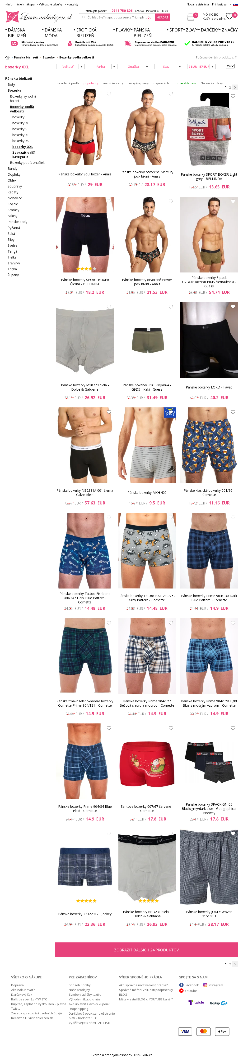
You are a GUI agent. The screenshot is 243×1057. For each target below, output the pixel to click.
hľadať (162, 17)
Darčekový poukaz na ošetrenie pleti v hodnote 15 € (92, 1015)
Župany (13, 275)
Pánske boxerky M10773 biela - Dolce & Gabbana (85, 387)
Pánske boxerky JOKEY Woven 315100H (209, 914)
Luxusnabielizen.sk (39, 17)
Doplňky (14, 174)
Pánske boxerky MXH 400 (147, 492)
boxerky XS (20, 140)
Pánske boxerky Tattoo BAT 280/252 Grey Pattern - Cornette (146, 597)
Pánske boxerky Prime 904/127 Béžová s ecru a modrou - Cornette (147, 703)
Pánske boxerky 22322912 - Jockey (85, 914)
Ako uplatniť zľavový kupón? (89, 1004)
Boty (11, 84)
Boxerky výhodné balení (23, 98)
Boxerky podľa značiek (27, 162)
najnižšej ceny (113, 83)
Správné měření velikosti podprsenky (146, 990)
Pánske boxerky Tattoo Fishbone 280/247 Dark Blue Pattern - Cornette (85, 598)
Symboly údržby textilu (85, 994)
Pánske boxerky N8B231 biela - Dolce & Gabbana (147, 914)
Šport (176, 30)
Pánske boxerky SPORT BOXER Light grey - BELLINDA (209, 176)
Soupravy (15, 186)
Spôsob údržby (80, 985)
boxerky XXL (22, 146)
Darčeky (210, 30)
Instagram (216, 985)
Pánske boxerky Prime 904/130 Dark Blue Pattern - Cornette (209, 597)
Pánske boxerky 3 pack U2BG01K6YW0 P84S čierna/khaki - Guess (209, 282)
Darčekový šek (21, 994)
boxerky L (19, 117)
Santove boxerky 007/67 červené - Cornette (147, 808)
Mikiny (12, 216)
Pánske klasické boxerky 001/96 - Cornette (209, 492)
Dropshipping (78, 1009)
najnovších (161, 83)
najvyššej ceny (138, 83)
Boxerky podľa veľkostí (22, 108)
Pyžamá (14, 227)
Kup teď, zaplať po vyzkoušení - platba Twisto (38, 1006)
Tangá (12, 251)
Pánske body (17, 221)
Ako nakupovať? (23, 990)
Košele (13, 204)
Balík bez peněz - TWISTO (29, 999)
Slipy (11, 239)
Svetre (12, 245)
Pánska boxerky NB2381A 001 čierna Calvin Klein (84, 492)
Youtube (191, 991)
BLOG (123, 994)
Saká (11, 233)
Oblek (12, 180)
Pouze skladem (185, 83)
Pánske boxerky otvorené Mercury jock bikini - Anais (147, 174)
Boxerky (14, 90)
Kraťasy (13, 210)
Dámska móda (53, 32)
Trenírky (14, 263)
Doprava (17, 985)
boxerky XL (20, 135)
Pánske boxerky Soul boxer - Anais (84, 174)
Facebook (192, 985)
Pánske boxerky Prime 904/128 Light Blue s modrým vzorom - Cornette (209, 703)
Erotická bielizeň (86, 32)
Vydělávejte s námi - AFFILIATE (90, 1023)
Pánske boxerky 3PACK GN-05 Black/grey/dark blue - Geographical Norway (209, 808)
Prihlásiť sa (219, 4)
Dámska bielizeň (17, 32)
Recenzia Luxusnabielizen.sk (32, 1018)
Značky (230, 30)
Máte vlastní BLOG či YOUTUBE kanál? (146, 999)
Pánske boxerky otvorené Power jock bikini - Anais (147, 281)
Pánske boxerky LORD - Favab (209, 387)
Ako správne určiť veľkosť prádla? (143, 985)
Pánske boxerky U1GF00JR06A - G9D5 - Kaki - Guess (147, 387)
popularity (91, 83)
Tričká (12, 269)
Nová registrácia (198, 4)
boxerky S (19, 129)
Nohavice (15, 198)
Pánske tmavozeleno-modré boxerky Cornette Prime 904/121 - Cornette (84, 703)
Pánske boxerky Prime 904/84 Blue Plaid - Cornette (85, 808)
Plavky (123, 30)
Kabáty (13, 192)
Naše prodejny (79, 990)
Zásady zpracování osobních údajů (36, 1013)
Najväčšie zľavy (212, 83)
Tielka (12, 257)
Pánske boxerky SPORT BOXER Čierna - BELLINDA (85, 281)
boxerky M (20, 123)
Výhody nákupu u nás (84, 999)
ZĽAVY (192, 30)
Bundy (12, 168)
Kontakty (72, 4)
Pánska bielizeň (143, 32)
